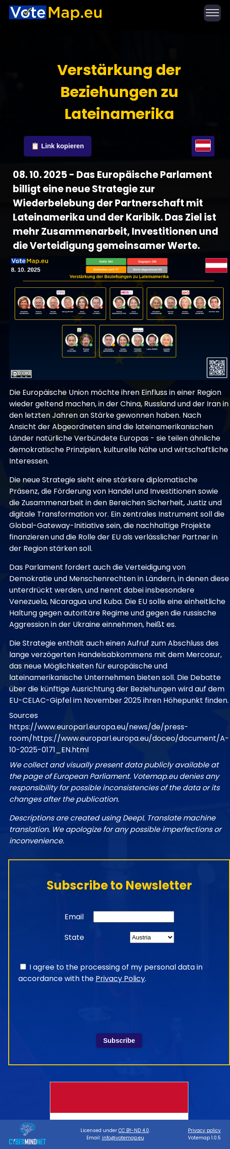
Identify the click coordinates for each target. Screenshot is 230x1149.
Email (74, 917)
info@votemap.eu (123, 1137)
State (74, 937)
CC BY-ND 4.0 (133, 1130)
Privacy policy (204, 1130)
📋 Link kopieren (57, 146)
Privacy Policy (120, 978)
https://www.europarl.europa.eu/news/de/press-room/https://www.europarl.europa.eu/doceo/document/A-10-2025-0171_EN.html (119, 738)
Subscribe (119, 1040)
